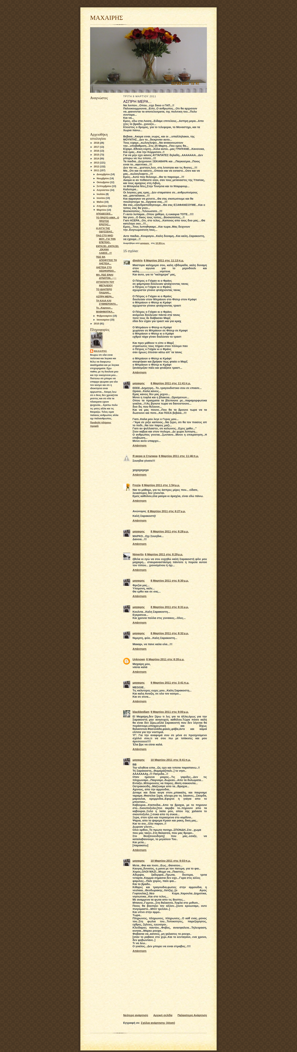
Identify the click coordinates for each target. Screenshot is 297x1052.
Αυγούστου (103, 190)
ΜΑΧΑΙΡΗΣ (106, 17)
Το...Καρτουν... (104, 308)
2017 (97, 147)
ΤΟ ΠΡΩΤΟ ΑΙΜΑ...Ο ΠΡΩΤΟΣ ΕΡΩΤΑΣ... (107, 221)
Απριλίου (102, 206)
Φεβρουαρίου (105, 316)
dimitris (138, 260)
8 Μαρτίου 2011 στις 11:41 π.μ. (171, 383)
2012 (97, 166)
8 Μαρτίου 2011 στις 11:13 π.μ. (164, 260)
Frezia (137, 485)
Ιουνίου (101, 198)
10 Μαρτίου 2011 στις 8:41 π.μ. (171, 759)
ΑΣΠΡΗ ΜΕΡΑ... (105, 296)
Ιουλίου (101, 194)
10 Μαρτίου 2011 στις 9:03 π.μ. (171, 860)
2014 (97, 158)
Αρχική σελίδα (162, 1015)
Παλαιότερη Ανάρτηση (192, 1015)
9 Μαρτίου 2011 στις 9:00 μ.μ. (170, 711)
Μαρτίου (102, 210)
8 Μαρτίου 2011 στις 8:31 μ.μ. (170, 607)
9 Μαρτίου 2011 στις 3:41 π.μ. (170, 682)
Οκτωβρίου (103, 182)
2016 (97, 150)
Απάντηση (139, 372)
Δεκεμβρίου (103, 174)
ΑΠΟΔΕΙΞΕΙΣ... (104, 213)
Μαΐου (100, 202)
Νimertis (138, 554)
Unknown (139, 659)
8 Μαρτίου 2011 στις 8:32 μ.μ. (170, 633)
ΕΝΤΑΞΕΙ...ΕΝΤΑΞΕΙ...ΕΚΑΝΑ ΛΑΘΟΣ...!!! (107, 249)
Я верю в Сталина (145, 456)
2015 (97, 154)
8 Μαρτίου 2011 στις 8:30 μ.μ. (170, 580)
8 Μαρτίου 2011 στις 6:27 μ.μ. (167, 511)
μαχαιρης (100, 351)
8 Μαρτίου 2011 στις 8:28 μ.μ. (170, 531)
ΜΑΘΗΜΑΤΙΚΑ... (105, 311)
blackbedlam (141, 711)
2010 (97, 323)
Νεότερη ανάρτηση (135, 1015)
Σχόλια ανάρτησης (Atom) (158, 1022)
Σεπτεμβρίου (104, 186)
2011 (97, 170)
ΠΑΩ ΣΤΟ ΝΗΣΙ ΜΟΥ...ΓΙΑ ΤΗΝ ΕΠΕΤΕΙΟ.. (106, 239)
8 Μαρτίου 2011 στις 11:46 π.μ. (179, 456)
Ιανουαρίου (103, 319)
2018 (97, 143)
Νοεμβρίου (103, 178)
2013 (97, 162)
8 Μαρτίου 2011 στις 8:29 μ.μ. (164, 554)
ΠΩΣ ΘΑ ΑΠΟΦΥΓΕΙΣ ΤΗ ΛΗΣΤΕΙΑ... (106, 260)
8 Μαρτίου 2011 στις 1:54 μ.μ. (161, 485)
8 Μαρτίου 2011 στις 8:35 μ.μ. (165, 659)
